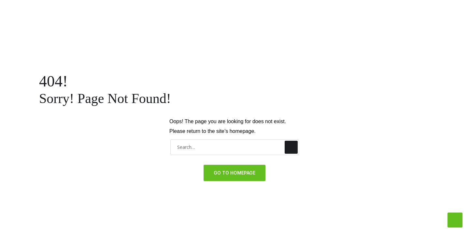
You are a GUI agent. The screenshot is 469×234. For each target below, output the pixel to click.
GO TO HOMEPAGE (234, 173)
